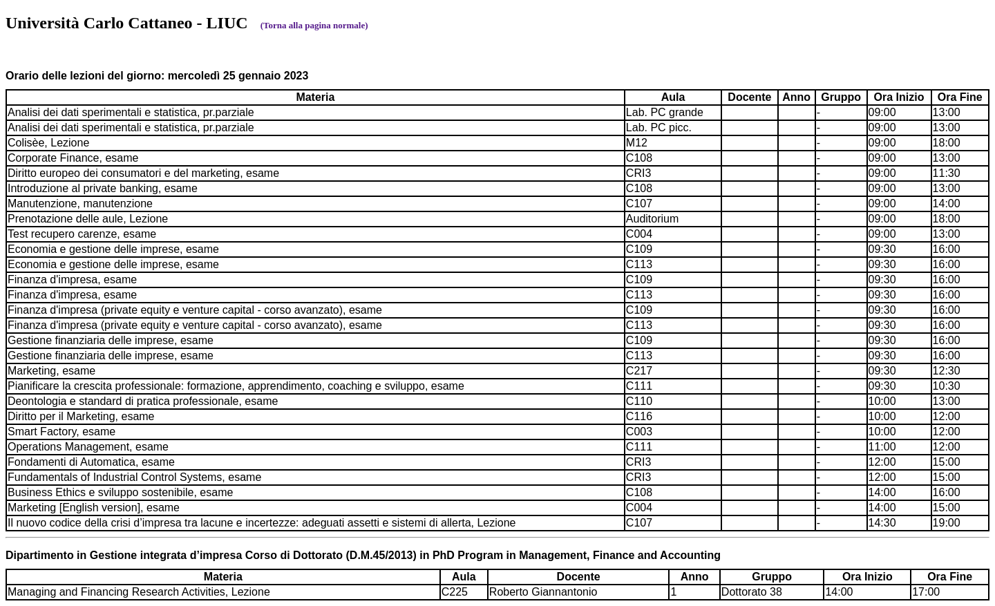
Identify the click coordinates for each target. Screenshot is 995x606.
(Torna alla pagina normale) (314, 25)
